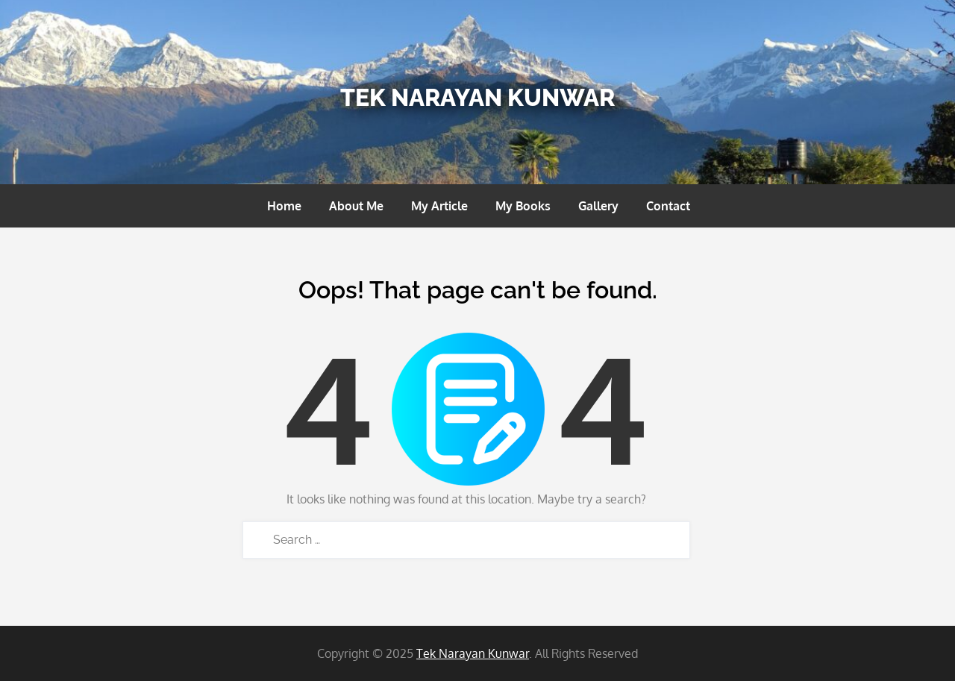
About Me (356, 205)
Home (284, 205)
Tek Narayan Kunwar (477, 97)
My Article (439, 205)
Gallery (598, 205)
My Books (523, 205)
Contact (668, 205)
